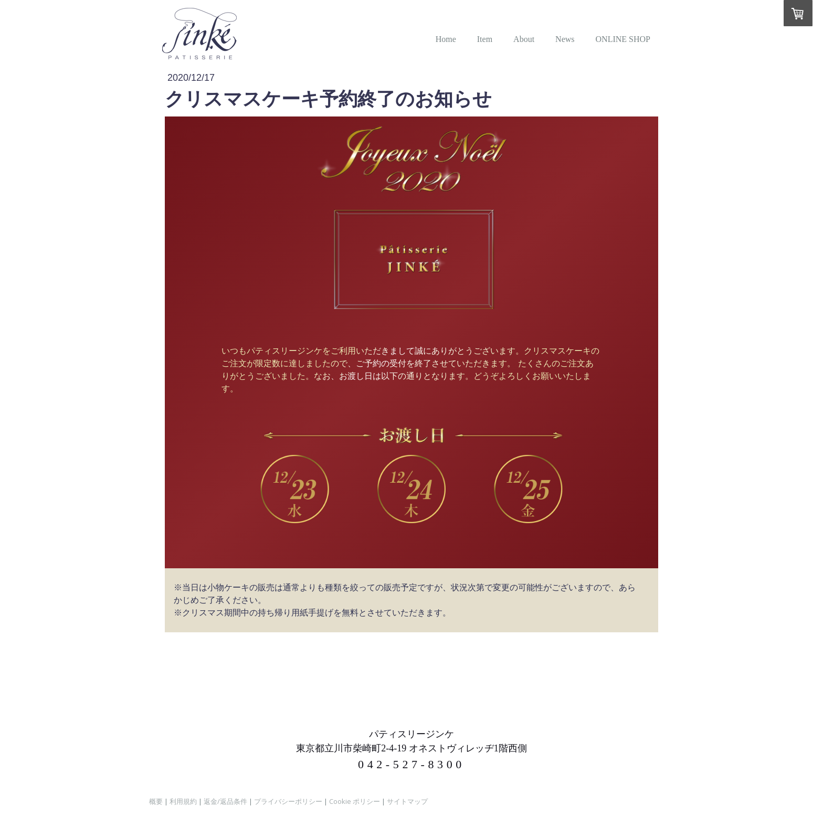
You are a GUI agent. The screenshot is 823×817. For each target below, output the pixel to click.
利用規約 (183, 801)
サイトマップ (407, 801)
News (564, 39)
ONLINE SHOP (623, 39)
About (523, 39)
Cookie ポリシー (354, 801)
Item (484, 39)
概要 (156, 801)
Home (446, 39)
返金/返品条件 (225, 801)
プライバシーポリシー (288, 801)
